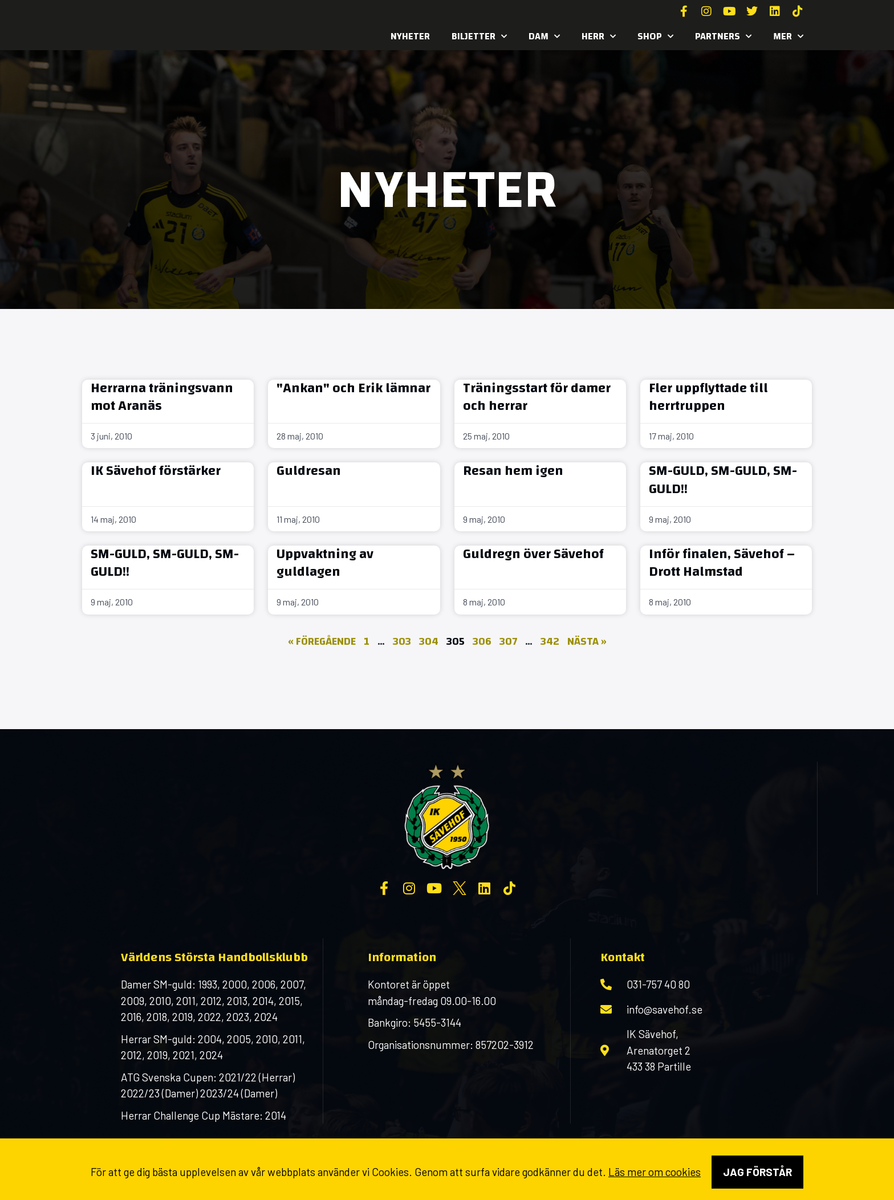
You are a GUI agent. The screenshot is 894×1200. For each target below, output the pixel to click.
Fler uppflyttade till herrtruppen (708, 397)
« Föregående (322, 642)
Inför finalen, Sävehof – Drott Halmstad (722, 563)
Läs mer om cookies (654, 1171)
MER (788, 36)
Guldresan (309, 470)
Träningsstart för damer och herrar (537, 397)
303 (402, 642)
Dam (544, 36)
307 (508, 642)
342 (550, 642)
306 (482, 642)
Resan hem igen (513, 470)
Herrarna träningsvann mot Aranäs (162, 397)
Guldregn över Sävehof (533, 554)
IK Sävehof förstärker (156, 470)
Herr (599, 36)
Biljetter (479, 36)
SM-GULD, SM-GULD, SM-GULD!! (723, 479)
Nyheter (410, 36)
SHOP (655, 36)
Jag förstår (757, 1171)
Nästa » (587, 642)
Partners (723, 36)
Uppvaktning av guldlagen (325, 563)
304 (428, 642)
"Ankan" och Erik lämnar (353, 388)
